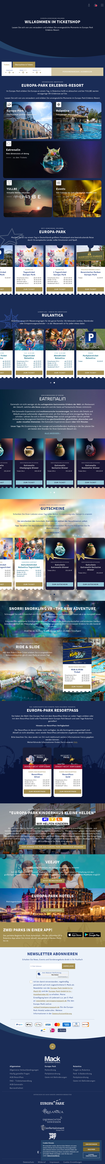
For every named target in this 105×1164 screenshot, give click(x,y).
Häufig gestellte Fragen (20, 1074)
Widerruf (42, 1162)
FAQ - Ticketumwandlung (21, 1081)
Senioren (35, 70)
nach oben (52, 1047)
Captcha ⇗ (63, 977)
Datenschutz (28, 1162)
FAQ (75, 742)
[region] (71, 1150)
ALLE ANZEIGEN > (52, 433)
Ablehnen (91, 1149)
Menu (102, 5)
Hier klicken (55, 975)
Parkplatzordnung (52, 1074)
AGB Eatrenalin (16, 1085)
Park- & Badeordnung (82, 1074)
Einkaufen (95, 5)
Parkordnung (50, 1070)
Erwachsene (9, 70)
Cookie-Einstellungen (72, 1162)
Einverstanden (91, 1144)
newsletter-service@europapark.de (51, 1001)
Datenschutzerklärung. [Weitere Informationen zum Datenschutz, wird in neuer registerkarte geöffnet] (53, 1155)
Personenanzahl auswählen (77, 72)
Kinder (21, 70)
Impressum (54, 1162)
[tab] (7, 64)
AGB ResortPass (16, 1077)
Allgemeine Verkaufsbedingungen (24, 1070)
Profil (89, 5)
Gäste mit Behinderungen (56, 1077)
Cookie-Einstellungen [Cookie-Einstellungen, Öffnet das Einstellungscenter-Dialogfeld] (91, 1155)
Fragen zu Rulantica (81, 1070)
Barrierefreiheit (16, 1088)
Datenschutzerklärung (62, 1014)
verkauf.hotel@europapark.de (46, 1007)
